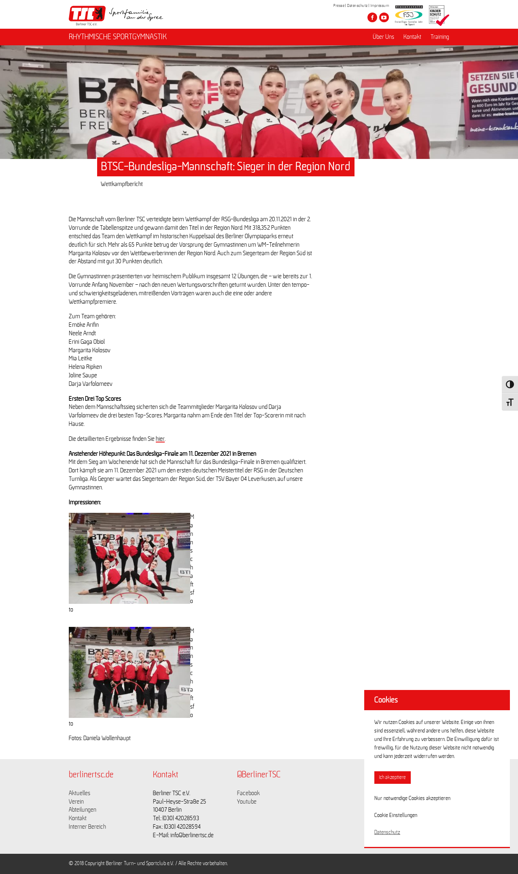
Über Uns (383, 37)
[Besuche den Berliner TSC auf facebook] (372, 17)
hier (160, 439)
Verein (76, 801)
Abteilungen (82, 809)
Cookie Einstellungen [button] (395, 815)
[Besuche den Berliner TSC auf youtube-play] (384, 17)
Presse (338, 6)
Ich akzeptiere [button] (392, 777)
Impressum (380, 6)
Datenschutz (357, 6)
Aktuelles (79, 793)
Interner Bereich (87, 826)
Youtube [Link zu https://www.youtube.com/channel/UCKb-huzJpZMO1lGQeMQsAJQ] (247, 801)
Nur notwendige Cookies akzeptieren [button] (412, 798)
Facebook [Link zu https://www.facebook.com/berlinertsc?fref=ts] (248, 793)
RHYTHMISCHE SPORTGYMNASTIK (118, 37)
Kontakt (412, 37)
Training (440, 37)
